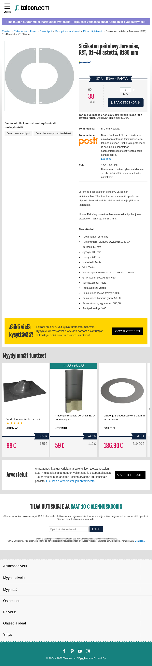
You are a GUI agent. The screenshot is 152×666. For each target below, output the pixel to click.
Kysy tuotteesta (128, 331)
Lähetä (96, 529)
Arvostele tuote (130, 474)
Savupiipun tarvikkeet (67, 31)
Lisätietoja (140, 541)
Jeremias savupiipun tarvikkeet (53, 133)
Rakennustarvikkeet (25, 31)
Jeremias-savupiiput (18, 133)
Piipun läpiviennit (92, 31)
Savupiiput (46, 31)
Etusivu (6, 31)
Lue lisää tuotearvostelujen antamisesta (70, 481)
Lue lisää (106, 158)
